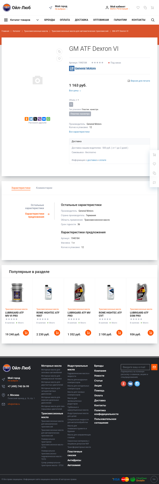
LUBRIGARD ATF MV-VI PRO (14, 314)
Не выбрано (61, 9)
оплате (102, 160)
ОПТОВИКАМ (101, 19)
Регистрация (122, 9)
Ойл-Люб (16, 8)
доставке (92, 160)
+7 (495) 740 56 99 (18, 386)
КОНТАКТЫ (138, 19)
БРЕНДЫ (49, 19)
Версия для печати (140, 81)
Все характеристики (79, 132)
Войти (113, 9)
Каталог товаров (21, 20)
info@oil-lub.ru (14, 404)
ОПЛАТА (65, 19)
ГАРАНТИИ (120, 19)
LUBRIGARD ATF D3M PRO (139, 314)
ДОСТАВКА (81, 19)
